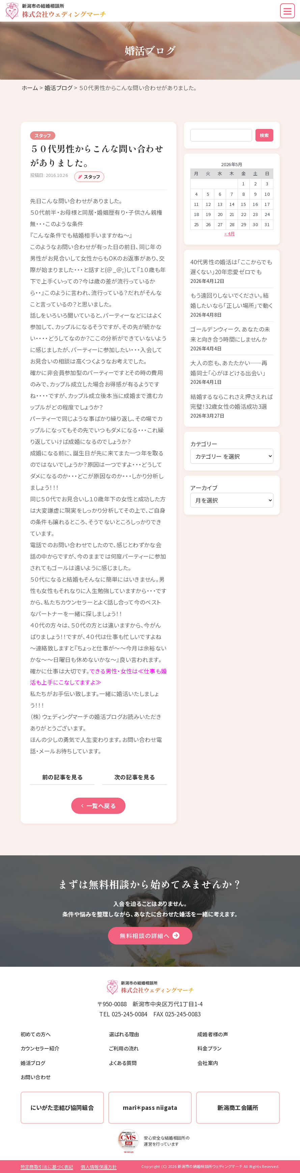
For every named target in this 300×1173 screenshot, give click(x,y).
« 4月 (229, 233)
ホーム (30, 87)
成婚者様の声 (212, 1034)
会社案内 (207, 1062)
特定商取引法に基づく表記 (47, 1167)
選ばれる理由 (124, 1034)
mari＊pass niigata (150, 1107)
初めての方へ (36, 1034)
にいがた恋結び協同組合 (62, 1107)
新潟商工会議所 (237, 1107)
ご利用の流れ (124, 1048)
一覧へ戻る (98, 805)
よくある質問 (123, 1062)
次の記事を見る (134, 777)
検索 (264, 135)
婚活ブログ (59, 87)
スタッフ (92, 177)
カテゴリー (203, 443)
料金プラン (209, 1048)
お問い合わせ (36, 1077)
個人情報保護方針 (99, 1167)
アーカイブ (203, 487)
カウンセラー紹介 (40, 1048)
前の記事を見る (62, 777)
